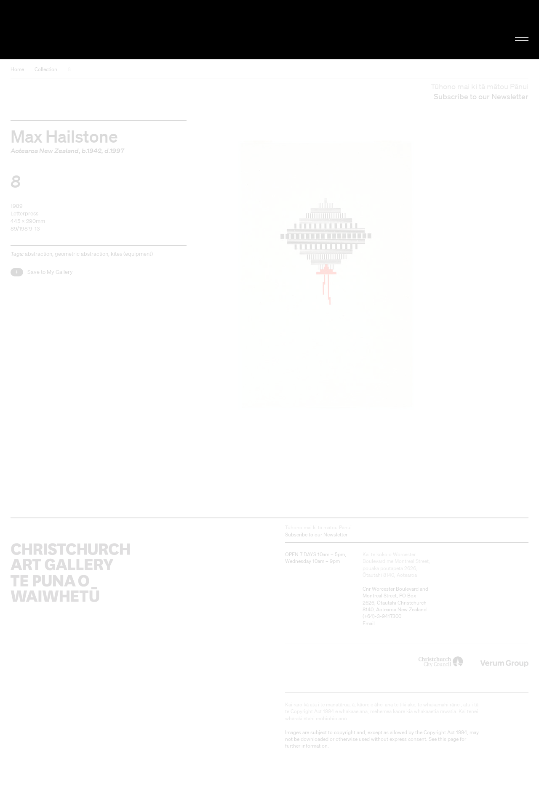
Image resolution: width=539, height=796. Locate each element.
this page (448, 739)
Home (17, 69)
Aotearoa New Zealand (45, 150)
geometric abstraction (81, 253)
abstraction (38, 253)
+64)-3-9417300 (382, 616)
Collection (46, 69)
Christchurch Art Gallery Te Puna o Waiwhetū (91, 30)
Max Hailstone (64, 136)
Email (369, 623)
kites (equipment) (132, 253)
